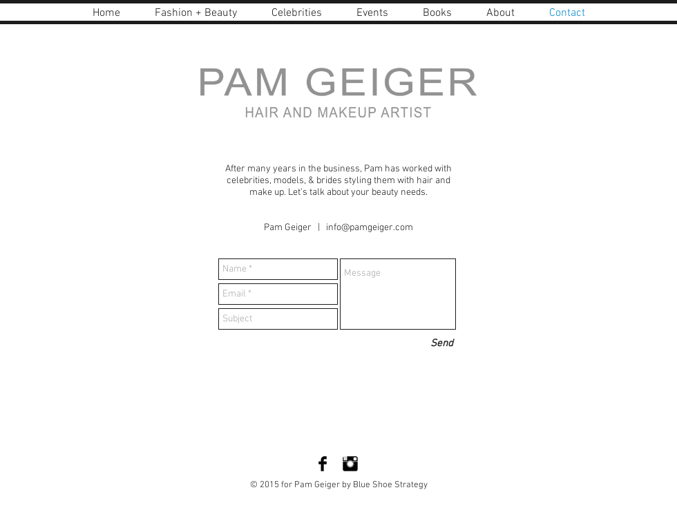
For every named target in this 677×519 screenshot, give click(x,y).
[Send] (442, 344)
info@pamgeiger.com (369, 228)
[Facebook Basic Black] (322, 463)
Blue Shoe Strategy (389, 485)
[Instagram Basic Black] (350, 463)
